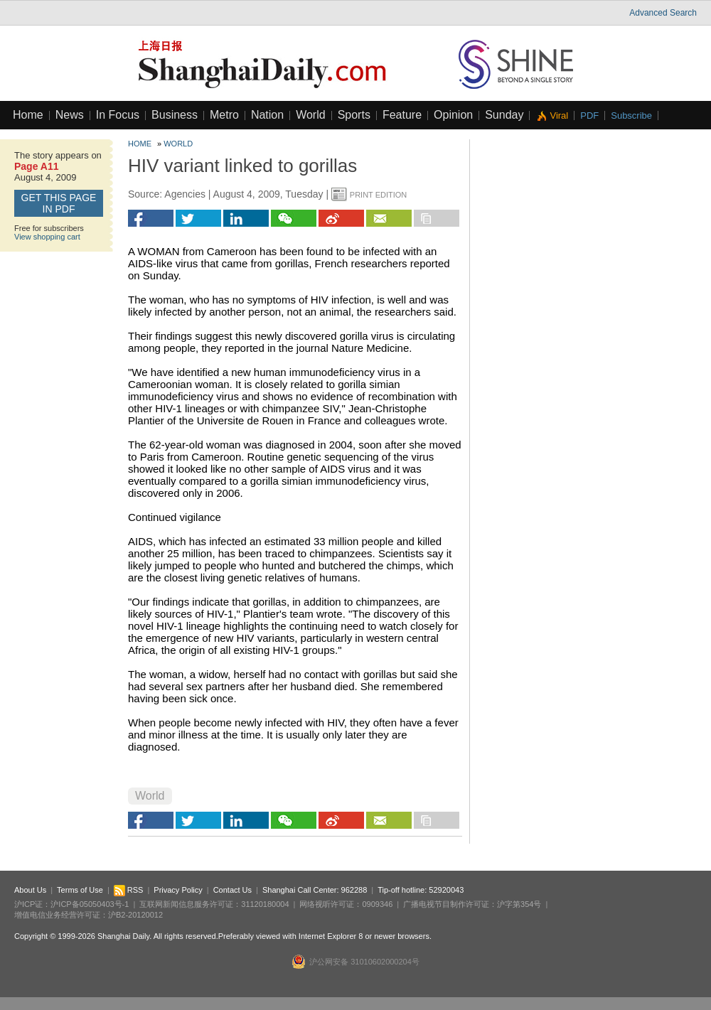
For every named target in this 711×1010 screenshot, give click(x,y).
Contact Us (232, 890)
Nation (267, 115)
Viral (559, 115)
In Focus (117, 115)
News (69, 115)
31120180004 (265, 904)
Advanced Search (663, 13)
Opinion (453, 115)
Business (174, 115)
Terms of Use (80, 890)
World (311, 115)
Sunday (504, 115)
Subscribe (631, 115)
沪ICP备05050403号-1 (89, 904)
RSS (129, 890)
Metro (224, 115)
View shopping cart (47, 236)
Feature (402, 115)
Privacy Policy (178, 890)
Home (28, 115)
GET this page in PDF (59, 203)
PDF (589, 115)
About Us (30, 890)
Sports (354, 115)
